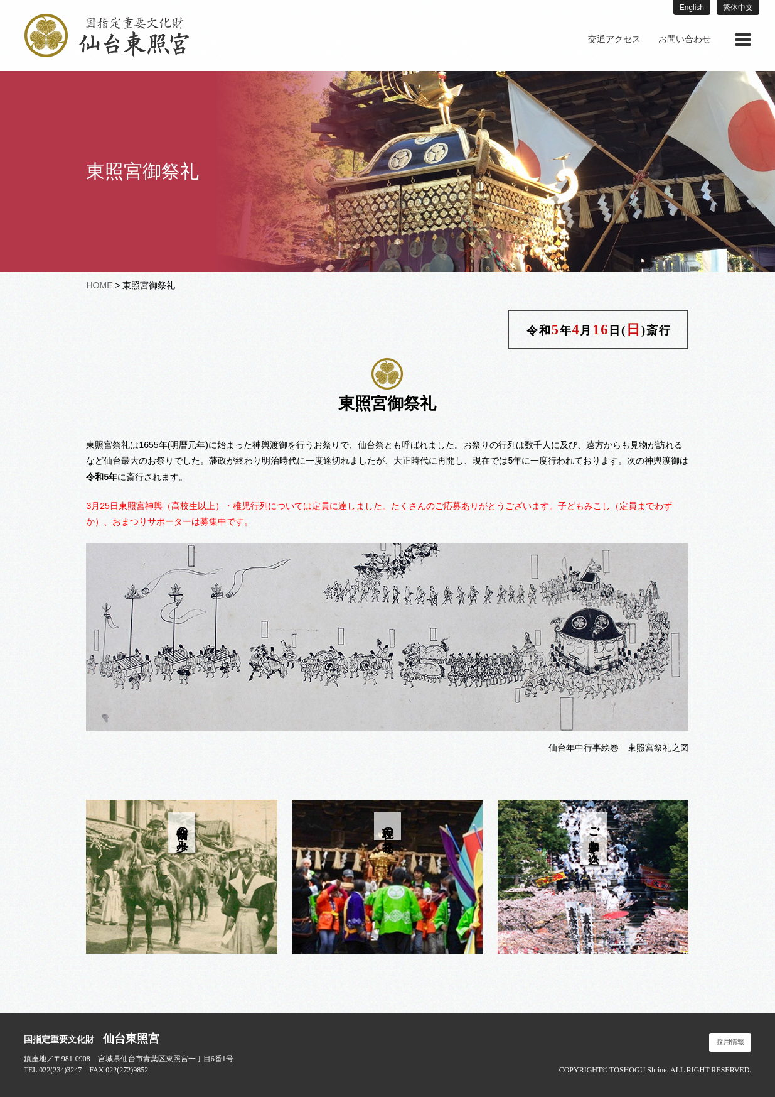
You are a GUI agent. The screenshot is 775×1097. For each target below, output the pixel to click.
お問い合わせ (684, 39)
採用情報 (730, 1042)
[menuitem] (614, 39)
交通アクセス (614, 39)
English (692, 7)
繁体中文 (738, 7)
